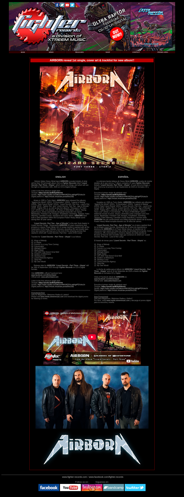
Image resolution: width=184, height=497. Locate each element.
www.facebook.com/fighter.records (106, 477)
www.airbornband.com (49, 277)
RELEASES (79, 52)
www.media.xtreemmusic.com (52, 297)
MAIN (23, 52)
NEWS (51, 52)
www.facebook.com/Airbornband (43, 275)
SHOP (108, 52)
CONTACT (136, 52)
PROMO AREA (162, 52)
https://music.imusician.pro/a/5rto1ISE (59, 197)
